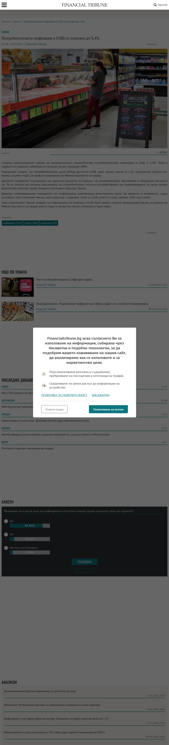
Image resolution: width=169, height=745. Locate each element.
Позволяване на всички (108, 409)
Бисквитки (100, 395)
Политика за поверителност (64, 395)
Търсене (160, 4)
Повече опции (54, 409)
